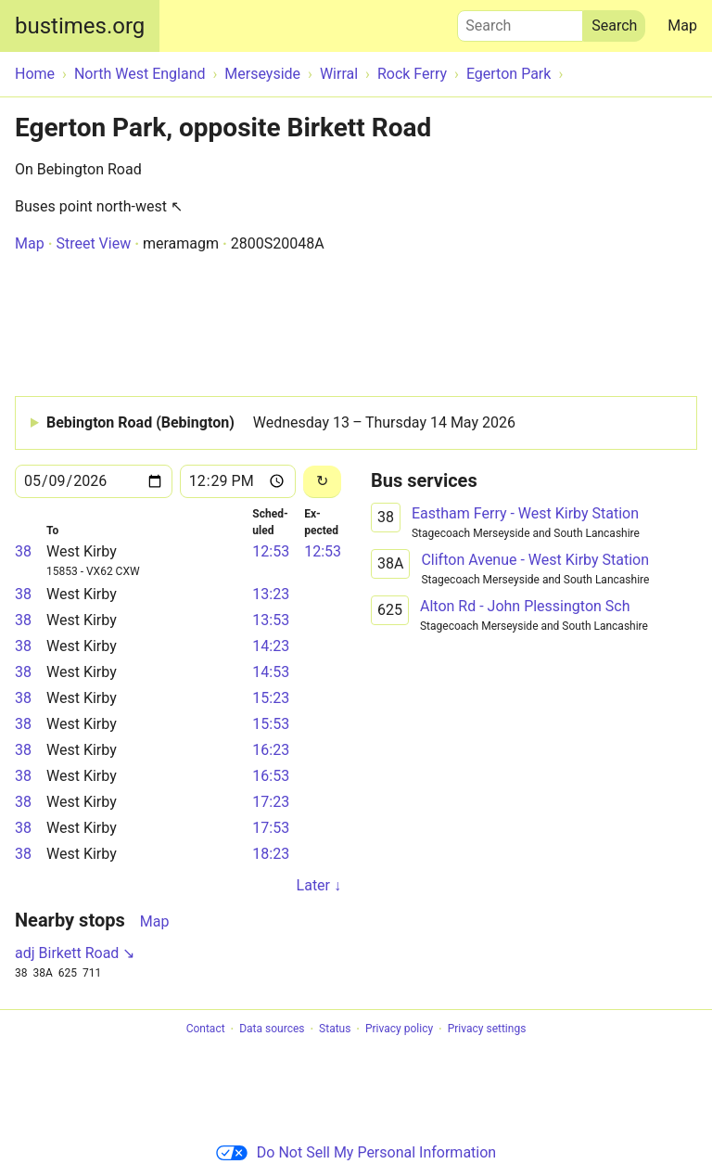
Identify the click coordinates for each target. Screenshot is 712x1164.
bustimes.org (80, 26)
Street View (93, 243)
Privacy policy (399, 1029)
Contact (205, 1029)
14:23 (270, 646)
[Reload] (322, 482)
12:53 (270, 551)
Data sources (271, 1029)
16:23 (270, 750)
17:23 (270, 802)
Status (334, 1029)
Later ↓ (319, 885)
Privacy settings (487, 1029)
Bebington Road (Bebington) (280, 423)
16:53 (270, 776)
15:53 (270, 724)
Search (520, 21)
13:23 (270, 594)
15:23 (270, 698)
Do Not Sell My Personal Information (356, 1152)
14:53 (270, 672)
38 (23, 551)
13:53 (270, 620)
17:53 (270, 828)
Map (682, 25)
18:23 (270, 854)
